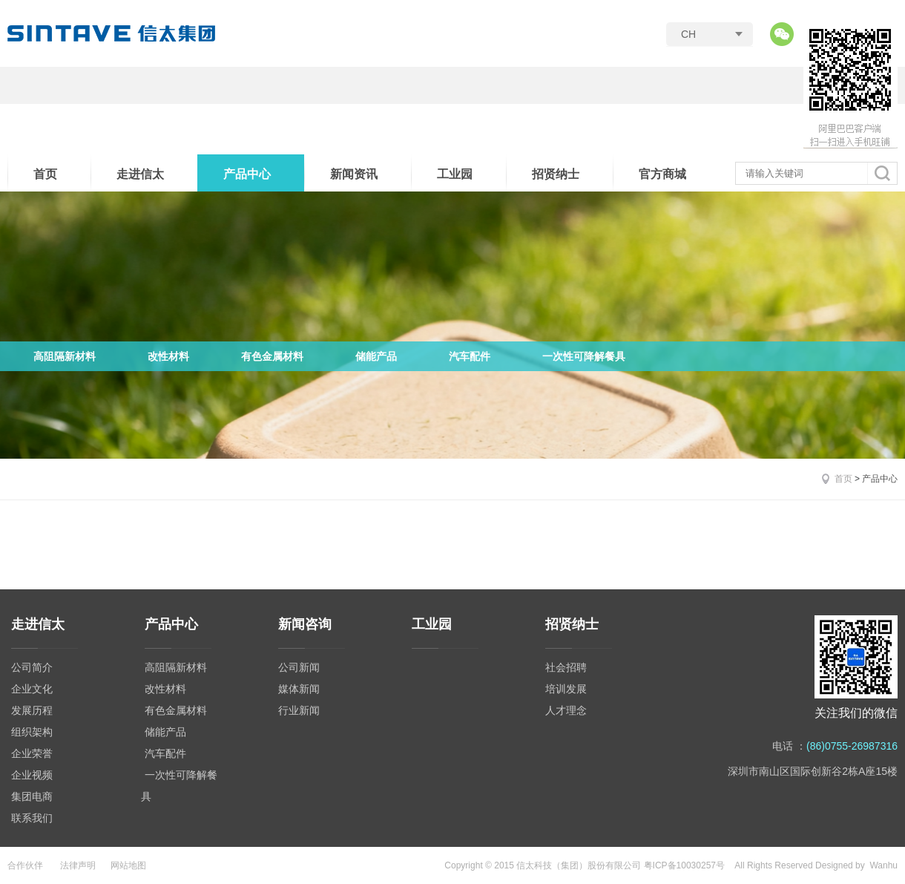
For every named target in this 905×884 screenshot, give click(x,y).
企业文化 (32, 689)
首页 (45, 174)
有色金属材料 (272, 356)
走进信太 (140, 174)
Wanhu (883, 865)
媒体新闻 (299, 689)
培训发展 (566, 689)
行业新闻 (299, 710)
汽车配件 (469, 356)
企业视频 (32, 775)
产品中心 (247, 174)
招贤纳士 (555, 174)
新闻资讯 (354, 174)
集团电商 (32, 796)
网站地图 (128, 865)
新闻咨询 (305, 624)
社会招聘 (566, 667)
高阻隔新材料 (64, 356)
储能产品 (376, 356)
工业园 (455, 174)
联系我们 (32, 818)
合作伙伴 (25, 865)
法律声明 (78, 865)
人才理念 (566, 710)
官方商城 (662, 174)
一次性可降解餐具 (583, 356)
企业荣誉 (32, 753)
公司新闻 (299, 667)
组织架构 (32, 732)
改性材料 (168, 356)
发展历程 (32, 710)
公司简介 (32, 667)
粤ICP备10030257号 (684, 865)
